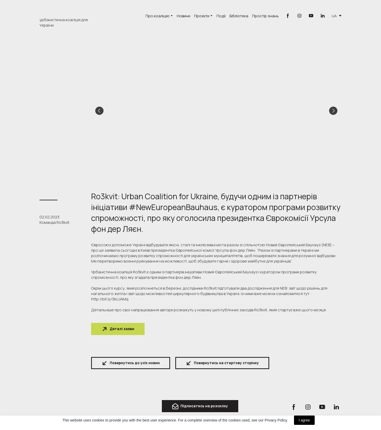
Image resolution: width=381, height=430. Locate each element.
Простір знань (265, 16)
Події (221, 16)
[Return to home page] (61, 407)
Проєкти (201, 16)
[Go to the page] (66, 10)
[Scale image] (216, 110)
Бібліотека (238, 16)
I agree (304, 420)
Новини (183, 16)
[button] (288, 16)
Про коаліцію (158, 16)
